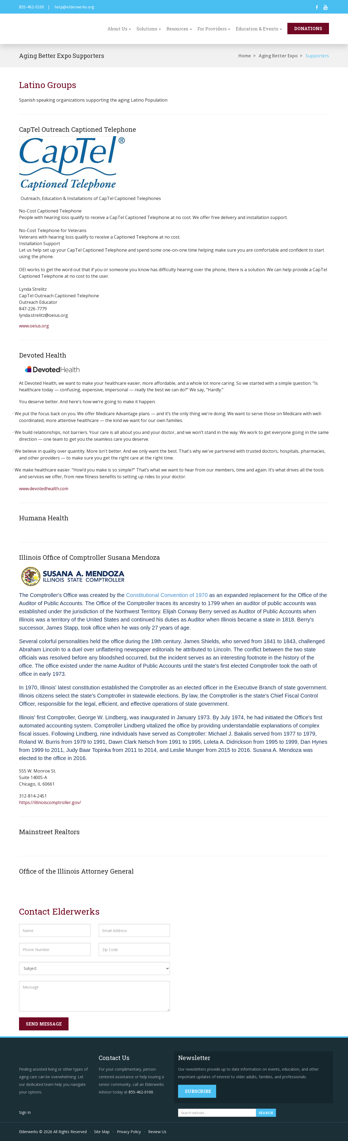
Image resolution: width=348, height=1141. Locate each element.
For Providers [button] (213, 29)
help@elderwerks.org (74, 7)
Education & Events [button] (259, 29)
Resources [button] (179, 29)
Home (244, 56)
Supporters (317, 56)
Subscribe (198, 1091)
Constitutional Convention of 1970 (167, 595)
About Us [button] (119, 29)
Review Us (157, 1131)
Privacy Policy (129, 1131)
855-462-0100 (31, 7)
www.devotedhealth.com (43, 489)
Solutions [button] (148, 29)
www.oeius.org (34, 326)
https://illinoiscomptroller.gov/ (50, 802)
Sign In (25, 1112)
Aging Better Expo (278, 56)
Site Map (102, 1131)
